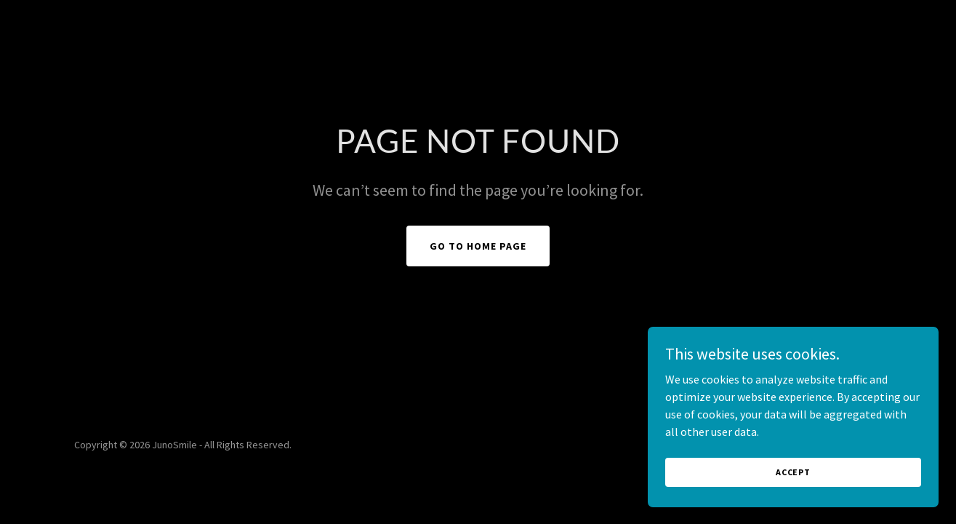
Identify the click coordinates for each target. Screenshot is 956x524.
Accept (793, 501)
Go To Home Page (478, 246)
